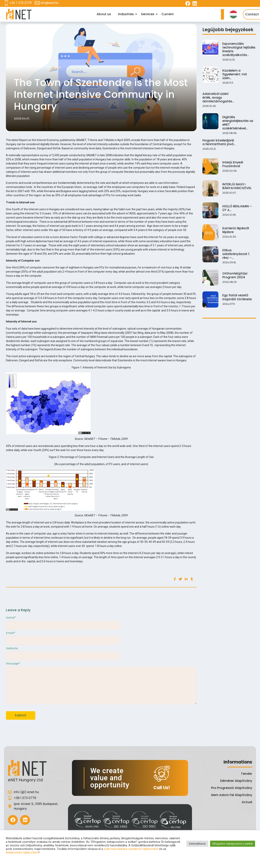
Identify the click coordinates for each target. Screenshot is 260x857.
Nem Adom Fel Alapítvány (231, 795)
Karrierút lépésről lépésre (235, 232)
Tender (246, 773)
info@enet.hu (49, 3)
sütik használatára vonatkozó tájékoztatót (131, 849)
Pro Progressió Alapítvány (231, 788)
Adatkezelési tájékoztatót (22, 852)
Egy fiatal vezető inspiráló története (236, 299)
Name (11, 617)
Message (13, 663)
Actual (247, 802)
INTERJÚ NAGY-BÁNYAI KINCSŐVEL (238, 189)
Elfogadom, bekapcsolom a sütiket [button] (232, 843)
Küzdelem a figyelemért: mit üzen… (234, 74)
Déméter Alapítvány (236, 780)
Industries (126, 14)
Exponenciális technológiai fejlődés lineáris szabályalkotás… (238, 49)
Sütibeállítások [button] (197, 843)
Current (167, 14)
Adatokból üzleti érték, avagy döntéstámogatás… (218, 97)
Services (148, 14)
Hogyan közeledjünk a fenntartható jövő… (218, 145)
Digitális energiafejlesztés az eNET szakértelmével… (239, 120)
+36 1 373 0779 (21, 3)
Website (12, 648)
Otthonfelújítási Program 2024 (234, 277)
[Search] (217, 14)
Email (10, 633)
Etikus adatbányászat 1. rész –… (236, 256)
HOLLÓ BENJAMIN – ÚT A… (238, 211)
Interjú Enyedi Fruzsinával (232, 168)
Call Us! (161, 788)
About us (104, 14)
